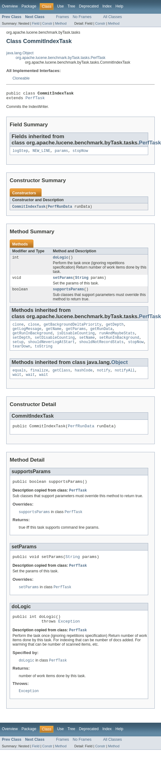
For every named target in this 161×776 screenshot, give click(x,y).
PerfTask (35, 99)
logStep (20, 153)
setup (18, 349)
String (81, 281)
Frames (62, 17)
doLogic (60, 260)
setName (87, 344)
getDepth (114, 329)
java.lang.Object (19, 53)
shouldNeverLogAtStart (51, 349)
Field (35, 23)
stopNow (80, 153)
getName (54, 334)
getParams (76, 334)
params (61, 153)
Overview (10, 6)
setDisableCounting (55, 344)
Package (29, 6)
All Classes (112, 17)
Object (119, 371)
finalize (39, 379)
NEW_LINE (41, 153)
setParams (63, 281)
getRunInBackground (33, 339)
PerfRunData (60, 209)
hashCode (84, 379)
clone (18, 329)
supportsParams (68, 293)
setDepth (21, 344)
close (33, 329)
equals (19, 379)
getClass (61, 379)
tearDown (21, 354)
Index (107, 6)
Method (60, 23)
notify (103, 379)
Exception (69, 636)
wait (17, 384)
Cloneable (21, 78)
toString (44, 354)
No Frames (82, 17)
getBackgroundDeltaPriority (73, 329)
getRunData (101, 334)
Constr (47, 23)
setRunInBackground (119, 344)
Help (119, 6)
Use (60, 6)
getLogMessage (27, 334)
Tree (71, 6)
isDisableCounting (76, 339)
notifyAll (125, 379)
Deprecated (89, 6)
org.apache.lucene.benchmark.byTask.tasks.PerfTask (60, 58)
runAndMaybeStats (117, 339)
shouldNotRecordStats (101, 349)
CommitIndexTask (29, 209)
